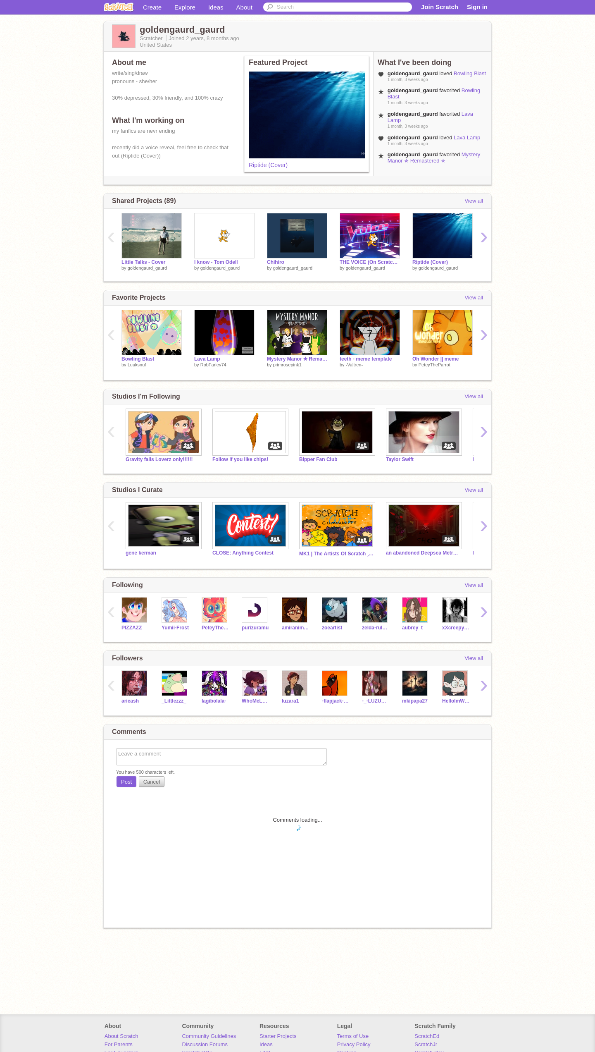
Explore (184, 7)
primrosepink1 (287, 364)
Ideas (216, 7)
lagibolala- (214, 701)
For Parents (119, 1044)
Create (152, 7)
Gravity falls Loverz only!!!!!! (159, 459)
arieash (130, 701)
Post (126, 782)
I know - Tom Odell (216, 262)
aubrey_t (412, 628)
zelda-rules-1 (376, 628)
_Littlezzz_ (174, 701)
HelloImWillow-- (456, 701)
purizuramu (255, 628)
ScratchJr (425, 1044)
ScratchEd (426, 1036)
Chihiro (275, 262)
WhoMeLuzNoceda (255, 701)
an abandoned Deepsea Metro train (423, 553)
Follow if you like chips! (240, 459)
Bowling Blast (470, 73)
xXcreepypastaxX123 (456, 628)
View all (473, 201)
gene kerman (141, 553)
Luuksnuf (137, 364)
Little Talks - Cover (143, 262)
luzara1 (290, 701)
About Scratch (121, 1036)
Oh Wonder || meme (435, 359)
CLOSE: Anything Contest (243, 553)
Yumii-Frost (175, 628)
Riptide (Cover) (268, 165)
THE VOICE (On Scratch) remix (370, 262)
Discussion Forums (205, 1044)
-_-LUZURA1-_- (376, 701)
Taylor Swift (400, 459)
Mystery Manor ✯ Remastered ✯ (434, 157)
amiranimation (295, 628)
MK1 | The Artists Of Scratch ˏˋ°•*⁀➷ (336, 554)
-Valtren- (354, 364)
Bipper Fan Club (318, 459)
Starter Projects (278, 1036)
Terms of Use (353, 1036)
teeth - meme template (366, 359)
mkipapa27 (415, 701)
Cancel (151, 782)
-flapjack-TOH (336, 701)
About (244, 7)
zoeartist (332, 628)
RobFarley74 (213, 364)
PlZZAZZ (131, 628)
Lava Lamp (467, 137)
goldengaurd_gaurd (147, 267)
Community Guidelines (209, 1036)
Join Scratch (439, 6)
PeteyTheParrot (434, 364)
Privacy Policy (354, 1044)
